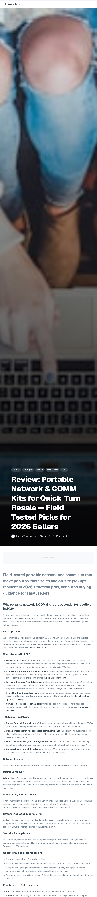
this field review (76, 688)
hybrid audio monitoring (55, 678)
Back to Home (12, 4)
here (69, 667)
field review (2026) (38, 647)
